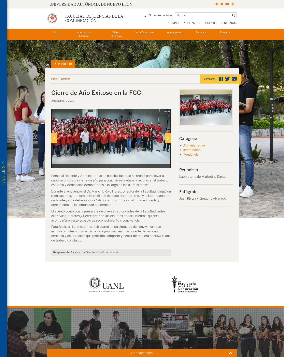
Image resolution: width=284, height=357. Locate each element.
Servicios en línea (158, 15)
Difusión (225, 32)
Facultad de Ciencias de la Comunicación (94, 18)
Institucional (192, 150)
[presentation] (54, 138)
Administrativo (194, 145)
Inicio (57, 32)
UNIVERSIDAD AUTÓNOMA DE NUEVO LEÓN (90, 4)
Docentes (211, 23)
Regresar (63, 64)
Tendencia (191, 154)
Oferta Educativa (116, 34)
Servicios (201, 32)
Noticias (65, 79)
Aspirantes (192, 23)
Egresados (229, 23)
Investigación (174, 32)
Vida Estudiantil (144, 32)
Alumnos (174, 23)
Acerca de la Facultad (84, 34)
